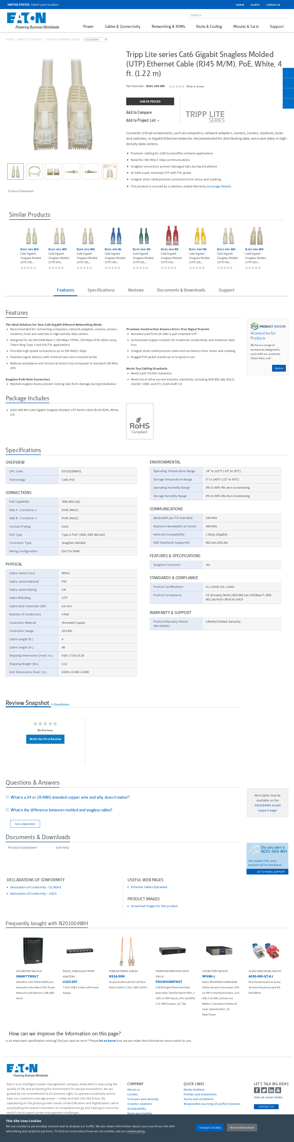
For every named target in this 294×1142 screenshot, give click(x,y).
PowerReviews (61, 704)
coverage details (219, 186)
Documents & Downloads (181, 290)
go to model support (271, 871)
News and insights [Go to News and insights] (139, 1113)
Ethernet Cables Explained (149, 887)
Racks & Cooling (209, 26)
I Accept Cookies (210, 1127)
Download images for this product (154, 906)
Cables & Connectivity (122, 26)
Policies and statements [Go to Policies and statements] (200, 1094)
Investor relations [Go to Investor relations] (139, 1104)
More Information (242, 1127)
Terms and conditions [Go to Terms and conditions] (198, 1099)
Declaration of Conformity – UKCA (33, 894)
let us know (107, 1041)
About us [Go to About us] (133, 1089)
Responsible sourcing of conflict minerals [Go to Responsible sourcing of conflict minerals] (212, 1104)
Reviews (136, 290)
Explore (279, 368)
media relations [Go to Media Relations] (194, 1089)
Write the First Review (45, 739)
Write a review (195, 86)
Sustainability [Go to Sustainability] (136, 1108)
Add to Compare (139, 112)
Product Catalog (29, 39)
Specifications (101, 290)
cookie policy (136, 1131)
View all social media (268, 1097)
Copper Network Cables (63, 39)
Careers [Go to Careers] (132, 1094)
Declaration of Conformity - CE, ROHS (35, 887)
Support (277, 26)
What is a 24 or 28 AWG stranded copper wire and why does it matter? (69, 797)
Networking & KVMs (168, 26)
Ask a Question (25, 824)
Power (88, 26)
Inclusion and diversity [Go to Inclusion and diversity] (143, 1099)
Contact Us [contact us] (266, 1106)
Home (9, 39)
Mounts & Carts (245, 26)
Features (65, 290)
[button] (14, 246)
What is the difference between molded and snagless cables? (61, 809)
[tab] (123, 798)
